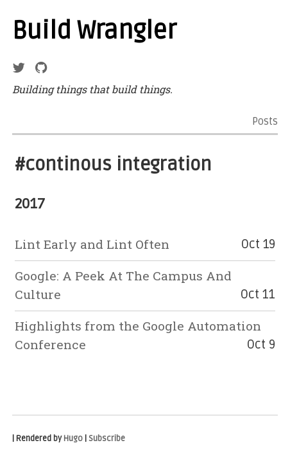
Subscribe (107, 438)
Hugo (73, 438)
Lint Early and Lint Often (92, 244)
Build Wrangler (94, 31)
